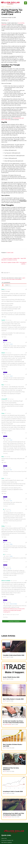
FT (8, 20)
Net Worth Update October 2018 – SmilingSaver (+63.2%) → (14, 263)
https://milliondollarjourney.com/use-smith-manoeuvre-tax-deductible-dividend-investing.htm (14, 610)
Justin (11, 344)
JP (10, 568)
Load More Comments (14, 621)
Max (11, 469)
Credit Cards (10, 252)
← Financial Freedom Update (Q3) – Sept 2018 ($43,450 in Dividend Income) (13, 259)
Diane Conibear (13, 603)
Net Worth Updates (6, 842)
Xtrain (11, 376)
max (11, 500)
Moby (11, 544)
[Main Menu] (25, 2)
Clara (11, 440)
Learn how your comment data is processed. (13, 278)
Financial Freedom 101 (7, 840)
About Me (4, 838)
